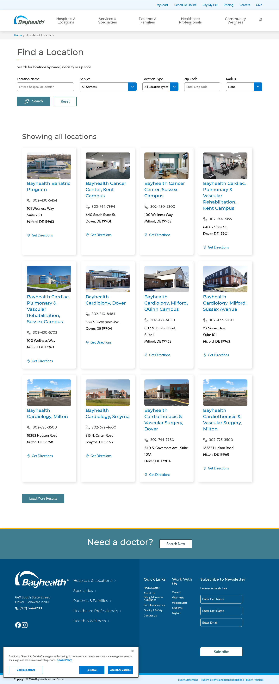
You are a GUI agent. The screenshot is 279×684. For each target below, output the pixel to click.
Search (37, 101)
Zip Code (190, 79)
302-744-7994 (103, 206)
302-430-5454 (45, 200)
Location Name (28, 79)
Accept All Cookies (120, 669)
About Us (149, 593)
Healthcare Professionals (190, 20)
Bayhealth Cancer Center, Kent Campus (106, 189)
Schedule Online (185, 5)
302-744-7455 (220, 219)
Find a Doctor (151, 587)
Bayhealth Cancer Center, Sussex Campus (164, 189)
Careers (245, 5)
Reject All (92, 669)
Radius (231, 79)
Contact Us (150, 615)
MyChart (162, 5)
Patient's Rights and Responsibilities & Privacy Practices (232, 679)
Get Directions (42, 235)
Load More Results (43, 498)
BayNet (176, 613)
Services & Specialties (107, 20)
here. (225, 588)
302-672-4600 (104, 427)
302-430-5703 (45, 332)
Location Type (152, 79)
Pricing (228, 5)
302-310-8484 (103, 314)
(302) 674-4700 (30, 608)
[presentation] (229, 637)
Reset (65, 101)
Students (177, 608)
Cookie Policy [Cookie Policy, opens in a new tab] (64, 659)
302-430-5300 (162, 206)
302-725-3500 (45, 427)
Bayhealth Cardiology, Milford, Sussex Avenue (224, 303)
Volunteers (178, 597)
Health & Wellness (89, 621)
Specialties (83, 590)
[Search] (260, 20)
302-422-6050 (162, 320)
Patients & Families (147, 20)
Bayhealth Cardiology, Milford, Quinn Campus (166, 303)
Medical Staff (179, 602)
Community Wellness (235, 20)
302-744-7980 (162, 439)
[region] (71, 662)
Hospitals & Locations (65, 20)
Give (259, 5)
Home (18, 35)
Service (85, 79)
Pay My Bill (209, 5)
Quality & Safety (153, 610)
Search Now (175, 544)
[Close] (132, 651)
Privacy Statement (187, 679)
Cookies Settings (26, 669)
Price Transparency (154, 605)
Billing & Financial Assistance (153, 599)
